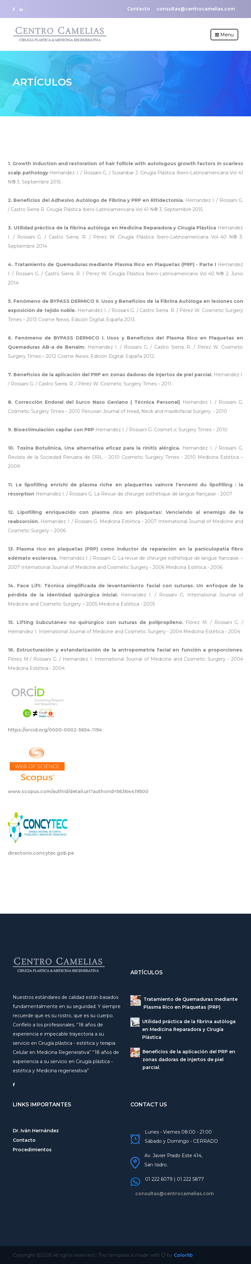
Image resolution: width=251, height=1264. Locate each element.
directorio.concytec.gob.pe (41, 853)
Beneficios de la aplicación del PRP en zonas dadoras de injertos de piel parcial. (188, 1059)
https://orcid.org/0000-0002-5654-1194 (55, 730)
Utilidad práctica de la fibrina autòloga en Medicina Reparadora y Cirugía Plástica (189, 1029)
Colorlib (183, 1255)
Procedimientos (32, 1150)
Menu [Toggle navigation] (224, 35)
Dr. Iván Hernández (36, 1131)
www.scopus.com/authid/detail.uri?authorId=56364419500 (78, 791)
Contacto (138, 9)
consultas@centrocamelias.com (196, 9)
